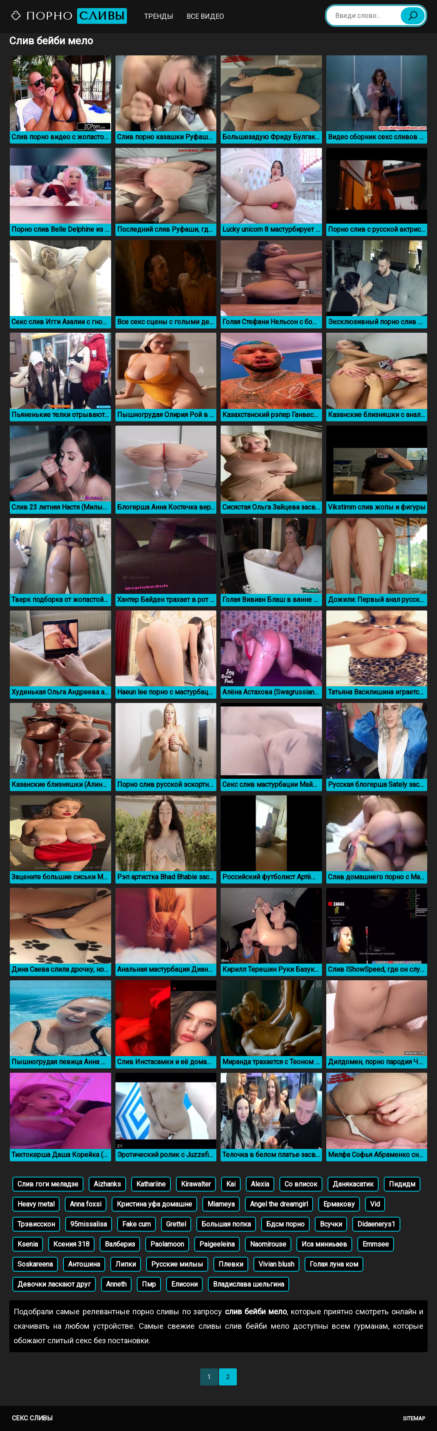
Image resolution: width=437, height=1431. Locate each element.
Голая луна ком (334, 1264)
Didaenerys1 (376, 1224)
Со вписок (301, 1184)
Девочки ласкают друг (54, 1284)
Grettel (176, 1224)
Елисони (184, 1284)
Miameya (221, 1204)
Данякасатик (353, 1184)
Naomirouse (268, 1244)
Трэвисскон (36, 1224)
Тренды (158, 16)
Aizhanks (107, 1184)
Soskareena (35, 1264)
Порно (68, 16)
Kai (231, 1184)
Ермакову (339, 1204)
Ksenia (27, 1244)
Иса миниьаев (324, 1244)
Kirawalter (196, 1184)
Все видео (205, 16)
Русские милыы (177, 1264)
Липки (125, 1264)
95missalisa (88, 1224)
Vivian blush (276, 1264)
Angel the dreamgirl (279, 1204)
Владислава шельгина (248, 1284)
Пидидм (402, 1184)
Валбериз (120, 1244)
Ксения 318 (71, 1244)
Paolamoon (167, 1244)
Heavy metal (36, 1204)
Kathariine (151, 1184)
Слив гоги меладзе (47, 1184)
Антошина (84, 1264)
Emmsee (375, 1244)
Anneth (116, 1284)
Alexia (260, 1184)
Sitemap (414, 1418)
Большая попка (226, 1224)
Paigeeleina (217, 1244)
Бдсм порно (285, 1224)
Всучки (331, 1224)
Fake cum (136, 1224)
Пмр (149, 1284)
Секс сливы (32, 1418)
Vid (375, 1204)
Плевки (230, 1264)
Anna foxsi (85, 1204)
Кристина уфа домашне (154, 1204)
